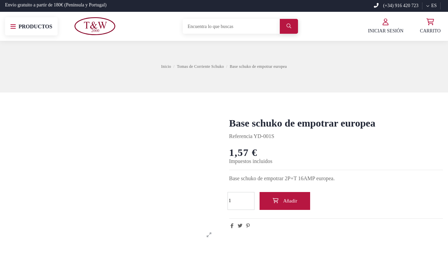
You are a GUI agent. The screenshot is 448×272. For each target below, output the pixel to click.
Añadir (284, 200)
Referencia (240, 136)
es (431, 5)
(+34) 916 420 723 (396, 5)
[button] (31, 26)
